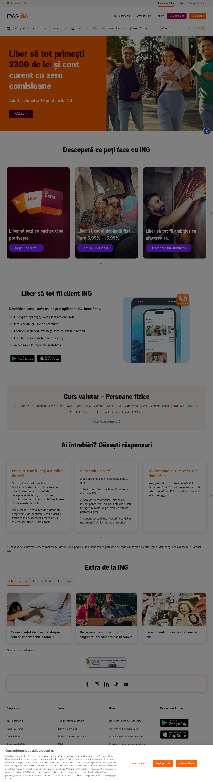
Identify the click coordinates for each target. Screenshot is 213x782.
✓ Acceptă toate (187, 763)
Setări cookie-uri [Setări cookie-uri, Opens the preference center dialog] (139, 763)
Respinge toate (163, 763)
